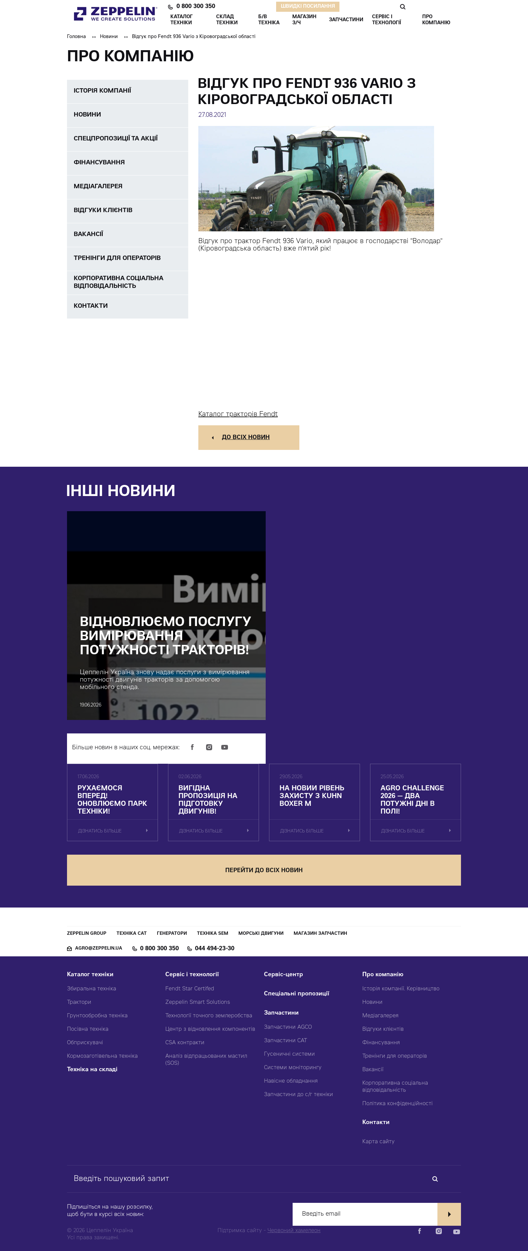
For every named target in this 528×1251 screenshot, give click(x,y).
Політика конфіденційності (397, 1104)
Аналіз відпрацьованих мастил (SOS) (206, 1060)
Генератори (172, 934)
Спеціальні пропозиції (296, 994)
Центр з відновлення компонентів (210, 1029)
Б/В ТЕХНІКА (268, 20)
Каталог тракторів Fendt (238, 414)
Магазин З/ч (304, 20)
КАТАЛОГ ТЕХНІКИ (181, 20)
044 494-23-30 (214, 949)
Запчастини (281, 1013)
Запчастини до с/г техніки (298, 1094)
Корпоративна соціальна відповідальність (395, 1087)
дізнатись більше (100, 831)
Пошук (402, 6)
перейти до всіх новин (264, 871)
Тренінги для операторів (394, 1056)
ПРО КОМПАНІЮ (436, 20)
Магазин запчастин (320, 934)
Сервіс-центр (283, 975)
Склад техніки (227, 20)
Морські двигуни (261, 934)
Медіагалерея (380, 1016)
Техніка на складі (92, 1070)
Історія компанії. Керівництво (400, 989)
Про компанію (382, 975)
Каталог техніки (90, 975)
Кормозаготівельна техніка (102, 1056)
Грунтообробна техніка (97, 1016)
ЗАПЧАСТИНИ (346, 20)
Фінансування (381, 1043)
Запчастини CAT (285, 1041)
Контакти (376, 1123)
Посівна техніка (87, 1029)
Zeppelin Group (86, 934)
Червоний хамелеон (294, 1230)
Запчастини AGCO (288, 1027)
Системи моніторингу (293, 1068)
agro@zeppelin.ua (98, 949)
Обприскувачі (85, 1043)
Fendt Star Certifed (189, 989)
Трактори (79, 1002)
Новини (109, 37)
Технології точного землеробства (208, 1016)
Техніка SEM (212, 934)
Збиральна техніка (91, 989)
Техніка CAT (132, 934)
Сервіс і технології (192, 975)
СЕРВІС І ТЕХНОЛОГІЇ (386, 20)
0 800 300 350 (195, 7)
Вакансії (373, 1070)
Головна (76, 37)
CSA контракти (184, 1043)
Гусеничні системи (289, 1054)
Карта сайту (378, 1142)
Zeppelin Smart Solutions (197, 1002)
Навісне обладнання (291, 1081)
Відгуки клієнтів (383, 1029)
